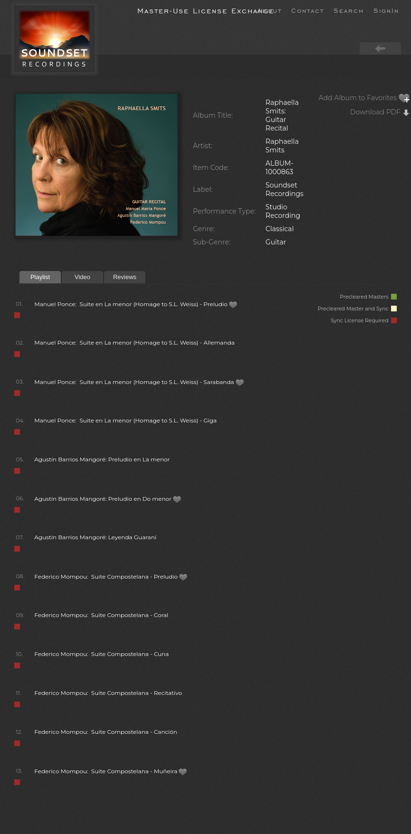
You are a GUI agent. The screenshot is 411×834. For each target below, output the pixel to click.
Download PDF (380, 112)
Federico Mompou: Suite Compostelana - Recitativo (108, 692)
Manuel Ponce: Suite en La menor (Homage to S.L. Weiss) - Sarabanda (139, 381)
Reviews (124, 277)
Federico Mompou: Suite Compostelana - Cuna (101, 653)
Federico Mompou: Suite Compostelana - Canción (105, 731)
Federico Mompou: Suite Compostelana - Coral (101, 614)
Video (82, 277)
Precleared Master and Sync (357, 309)
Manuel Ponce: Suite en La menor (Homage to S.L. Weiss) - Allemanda (134, 342)
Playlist (40, 277)
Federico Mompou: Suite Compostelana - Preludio (111, 576)
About (269, 10)
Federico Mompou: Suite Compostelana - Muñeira (110, 771)
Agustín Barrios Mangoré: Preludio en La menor (102, 459)
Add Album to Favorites (364, 98)
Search (349, 10)
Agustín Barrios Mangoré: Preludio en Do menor (108, 498)
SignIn (386, 10)
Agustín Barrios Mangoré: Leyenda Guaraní (95, 537)
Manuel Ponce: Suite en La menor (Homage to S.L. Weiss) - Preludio (136, 304)
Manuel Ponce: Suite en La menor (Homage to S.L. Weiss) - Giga (125, 420)
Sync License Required (364, 321)
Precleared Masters (368, 297)
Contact (307, 10)
